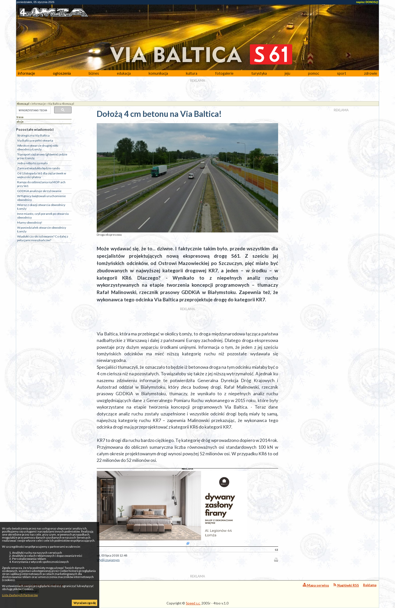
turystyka (259, 73)
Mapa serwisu (316, 585)
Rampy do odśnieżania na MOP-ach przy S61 (41, 184)
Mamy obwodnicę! (29, 222)
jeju (287, 73)
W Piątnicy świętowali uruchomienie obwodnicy (41, 198)
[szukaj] (33, 110)
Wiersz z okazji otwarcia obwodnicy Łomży (41, 206)
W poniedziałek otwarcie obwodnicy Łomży (41, 229)
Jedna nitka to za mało (32, 163)
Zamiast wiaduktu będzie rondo (38, 168)
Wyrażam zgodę (85, 603)
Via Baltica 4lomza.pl (61, 103)
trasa (20, 117)
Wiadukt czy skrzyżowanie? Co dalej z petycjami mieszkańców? (42, 238)
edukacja (124, 73)
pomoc (313, 73)
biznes (94, 73)
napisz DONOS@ (367, 2)
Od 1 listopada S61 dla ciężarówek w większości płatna (41, 175)
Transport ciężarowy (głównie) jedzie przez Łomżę (42, 156)
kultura (191, 73)
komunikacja (158, 73)
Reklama (369, 585)
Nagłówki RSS (346, 585)
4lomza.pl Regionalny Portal (41, 588)
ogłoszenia (62, 73)
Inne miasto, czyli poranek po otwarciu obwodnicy (43, 215)
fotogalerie (224, 73)
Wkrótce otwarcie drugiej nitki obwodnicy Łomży (37, 147)
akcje (20, 121)
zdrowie (370, 73)
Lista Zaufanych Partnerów (20, 595)
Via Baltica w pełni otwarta (35, 140)
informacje (26, 73)
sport (341, 73)
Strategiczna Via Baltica (33, 135)
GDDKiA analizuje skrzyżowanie (39, 191)
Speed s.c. (193, 603)
